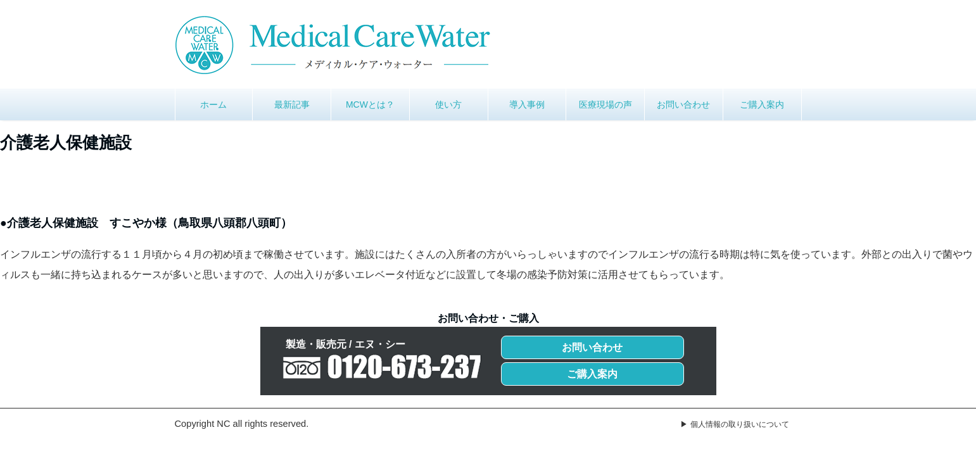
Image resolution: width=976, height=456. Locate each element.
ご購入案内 (762, 104)
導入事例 (527, 104)
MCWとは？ (370, 104)
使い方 (448, 104)
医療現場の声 (605, 104)
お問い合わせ (683, 104)
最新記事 (292, 104)
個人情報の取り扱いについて (739, 424)
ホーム (213, 104)
